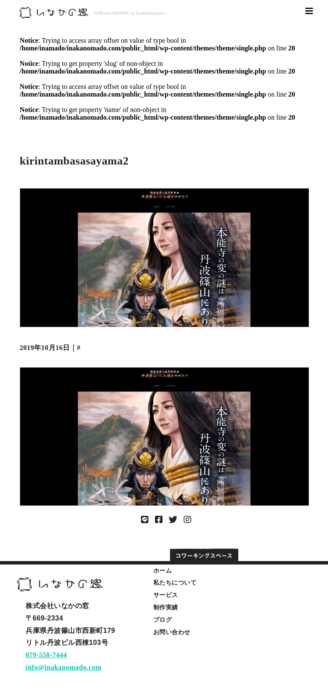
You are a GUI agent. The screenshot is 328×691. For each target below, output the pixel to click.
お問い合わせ (171, 632)
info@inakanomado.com (63, 667)
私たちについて (175, 582)
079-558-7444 (46, 655)
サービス (165, 594)
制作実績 (165, 607)
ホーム (162, 570)
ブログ (162, 619)
